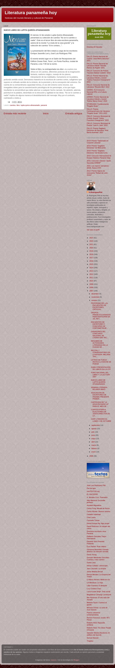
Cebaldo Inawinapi (94, 514)
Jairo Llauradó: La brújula (96, 568)
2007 (91, 291)
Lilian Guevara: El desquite (97, 586)
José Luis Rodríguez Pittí (96, 485)
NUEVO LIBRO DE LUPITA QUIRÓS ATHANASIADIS (98, 382)
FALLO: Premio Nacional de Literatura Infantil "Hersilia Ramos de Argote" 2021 (97, 66)
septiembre (95, 425)
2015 (91, 264)
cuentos (13, 105)
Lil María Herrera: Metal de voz (98, 580)
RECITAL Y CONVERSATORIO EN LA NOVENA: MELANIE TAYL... (101, 353)
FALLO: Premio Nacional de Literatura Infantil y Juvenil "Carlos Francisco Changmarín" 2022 (99, 79)
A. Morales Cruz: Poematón (97, 497)
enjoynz (54, 660)
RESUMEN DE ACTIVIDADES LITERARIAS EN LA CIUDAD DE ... (99, 344)
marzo (93, 445)
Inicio (46, 113)
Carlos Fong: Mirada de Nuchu (98, 508)
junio (93, 435)
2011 (91, 277)
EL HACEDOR (92, 494)
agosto (94, 429)
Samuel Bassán (93, 638)
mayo (93, 438)
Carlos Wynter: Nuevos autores (98, 511)
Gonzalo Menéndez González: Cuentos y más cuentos (98, 558)
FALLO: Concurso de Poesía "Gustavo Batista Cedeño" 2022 (99, 72)
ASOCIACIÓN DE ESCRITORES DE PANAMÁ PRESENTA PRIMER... (100, 396)
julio (93, 432)
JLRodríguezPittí (95, 192)
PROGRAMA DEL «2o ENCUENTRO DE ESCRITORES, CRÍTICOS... (99, 306)
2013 (91, 271)
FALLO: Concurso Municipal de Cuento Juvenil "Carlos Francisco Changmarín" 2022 (98, 118)
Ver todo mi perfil (93, 230)
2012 (91, 274)
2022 (91, 241)
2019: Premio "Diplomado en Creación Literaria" (97, 142)
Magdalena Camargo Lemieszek (99, 595)
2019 (91, 251)
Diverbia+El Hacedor (94, 47)
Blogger (76, 660)
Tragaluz (90, 641)
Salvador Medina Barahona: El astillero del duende (98, 634)
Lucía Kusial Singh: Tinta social (98, 591)
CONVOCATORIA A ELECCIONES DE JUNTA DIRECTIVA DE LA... (100, 413)
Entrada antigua (73, 113)
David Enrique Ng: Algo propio (98, 523)
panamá (44, 105)
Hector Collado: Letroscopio (97, 566)
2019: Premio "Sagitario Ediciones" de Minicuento (96, 147)
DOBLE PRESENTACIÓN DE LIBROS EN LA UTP (101, 368)
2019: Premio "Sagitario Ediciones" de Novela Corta (97, 152)
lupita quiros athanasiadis (30, 105)
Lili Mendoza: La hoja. (95, 583)
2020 (91, 248)
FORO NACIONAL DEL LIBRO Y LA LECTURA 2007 (100, 375)
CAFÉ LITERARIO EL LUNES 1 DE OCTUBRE (101, 420)
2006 (91, 456)
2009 (91, 284)
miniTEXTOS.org (93, 491)
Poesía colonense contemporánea (93, 614)
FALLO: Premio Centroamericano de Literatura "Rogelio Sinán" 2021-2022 (98, 111)
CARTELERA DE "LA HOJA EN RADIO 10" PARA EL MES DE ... (100, 404)
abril (93, 442)
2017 (91, 258)
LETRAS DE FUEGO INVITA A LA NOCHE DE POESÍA (101, 362)
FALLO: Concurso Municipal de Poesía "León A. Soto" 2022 (98, 124)
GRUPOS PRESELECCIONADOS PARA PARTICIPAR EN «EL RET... (101, 316)
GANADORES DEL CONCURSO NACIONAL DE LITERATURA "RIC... (99, 335)
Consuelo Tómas (93, 520)
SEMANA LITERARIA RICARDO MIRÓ (99, 388)
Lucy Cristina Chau (94, 589)
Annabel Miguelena (94, 505)
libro (18, 105)
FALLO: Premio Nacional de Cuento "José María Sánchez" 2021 (98, 59)
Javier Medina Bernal (95, 572)
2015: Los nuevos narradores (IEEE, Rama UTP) (98, 167)
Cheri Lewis (91, 517)
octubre (94, 300)
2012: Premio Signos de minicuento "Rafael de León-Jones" (97, 173)
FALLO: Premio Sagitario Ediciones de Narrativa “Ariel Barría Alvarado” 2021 (97, 130)
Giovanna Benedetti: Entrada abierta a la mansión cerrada (98, 550)
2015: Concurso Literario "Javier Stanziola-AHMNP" (99, 162)
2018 (91, 254)
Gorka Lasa (91, 563)
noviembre (95, 297)
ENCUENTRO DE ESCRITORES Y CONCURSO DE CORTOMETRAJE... (99, 325)
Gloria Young (91, 555)
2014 (91, 268)
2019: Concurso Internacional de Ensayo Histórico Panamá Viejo (99, 157)
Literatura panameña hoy (31, 12)
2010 (91, 281)
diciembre (95, 294)
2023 (91, 238)
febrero (94, 448)
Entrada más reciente (15, 113)
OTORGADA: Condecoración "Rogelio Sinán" (98, 105)
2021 (91, 244)
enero (93, 452)
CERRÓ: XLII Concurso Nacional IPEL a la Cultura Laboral (97, 92)
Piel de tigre (91, 488)
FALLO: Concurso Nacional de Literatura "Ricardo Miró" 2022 (98, 86)
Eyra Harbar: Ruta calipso (96, 546)
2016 (91, 261)
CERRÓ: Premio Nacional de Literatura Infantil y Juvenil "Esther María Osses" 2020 (98, 99)
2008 (91, 287)
